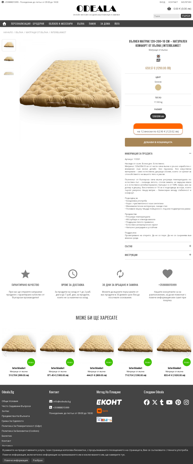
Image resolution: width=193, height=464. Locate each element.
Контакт (173, 2)
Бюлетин (186, 2)
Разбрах (38, 460)
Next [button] (187, 353)
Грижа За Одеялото (13, 421)
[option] (96, 353)
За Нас (5, 411)
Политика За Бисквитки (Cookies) (20, 430)
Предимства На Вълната (16, 416)
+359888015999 (61, 407)
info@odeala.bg (62, 401)
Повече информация (16, 460)
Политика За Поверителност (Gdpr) (22, 425)
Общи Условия (10, 401)
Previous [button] (5, 353)
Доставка (7, 445)
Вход (162, 2)
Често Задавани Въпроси (16, 406)
